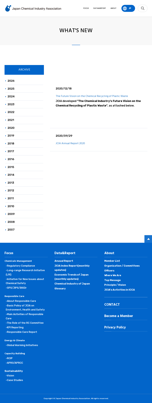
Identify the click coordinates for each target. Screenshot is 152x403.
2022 (11, 112)
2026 (11, 80)
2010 (11, 206)
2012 (11, 190)
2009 (11, 214)
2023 (11, 104)
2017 (11, 151)
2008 (11, 222)
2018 (11, 143)
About (109, 253)
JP (130, 8)
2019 (11, 135)
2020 (11, 128)
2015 (11, 167)
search (142, 8)
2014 (11, 175)
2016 (11, 159)
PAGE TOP (148, 239)
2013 (11, 182)
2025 (11, 88)
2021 (11, 120)
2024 (11, 96)
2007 (11, 229)
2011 (11, 198)
